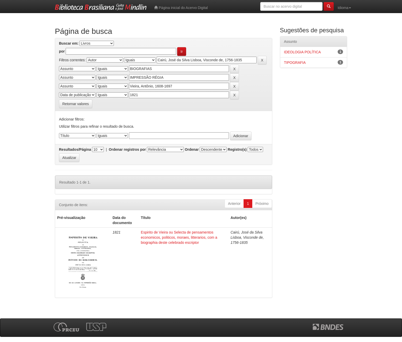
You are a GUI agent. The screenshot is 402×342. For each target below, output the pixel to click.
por (62, 51)
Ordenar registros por (127, 149)
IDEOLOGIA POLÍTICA (302, 52)
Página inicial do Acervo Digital (181, 7)
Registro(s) (237, 149)
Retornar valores (75, 104)
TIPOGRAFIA (295, 63)
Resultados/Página (75, 149)
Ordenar (192, 149)
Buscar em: (68, 43)
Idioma (344, 8)
